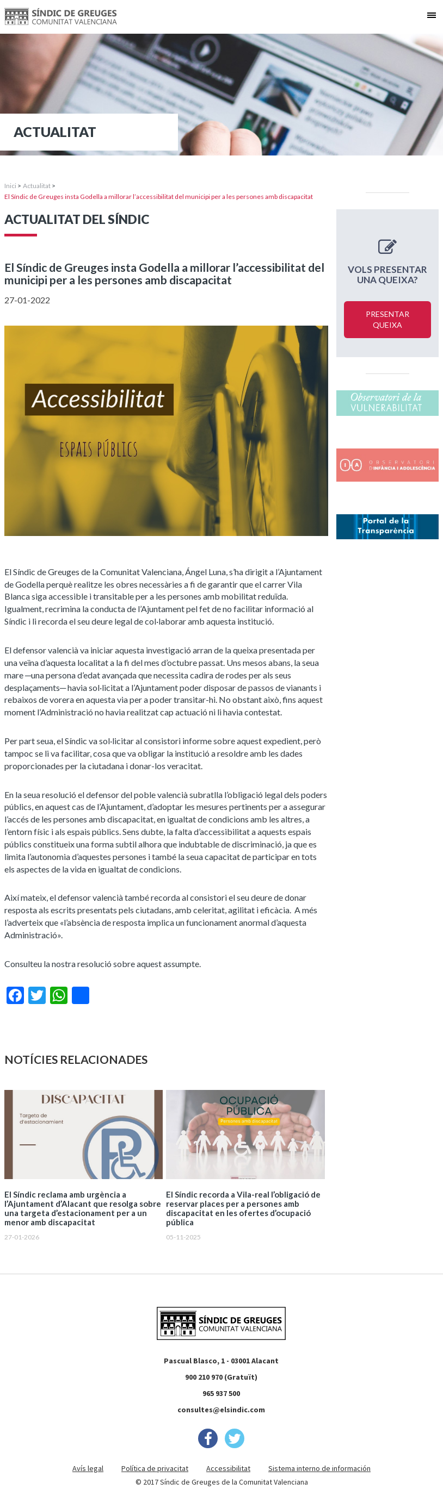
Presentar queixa (387, 319)
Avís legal (87, 1468)
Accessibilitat (228, 1468)
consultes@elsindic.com (221, 1409)
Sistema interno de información (319, 1468)
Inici (10, 186)
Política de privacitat (154, 1468)
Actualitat (37, 186)
